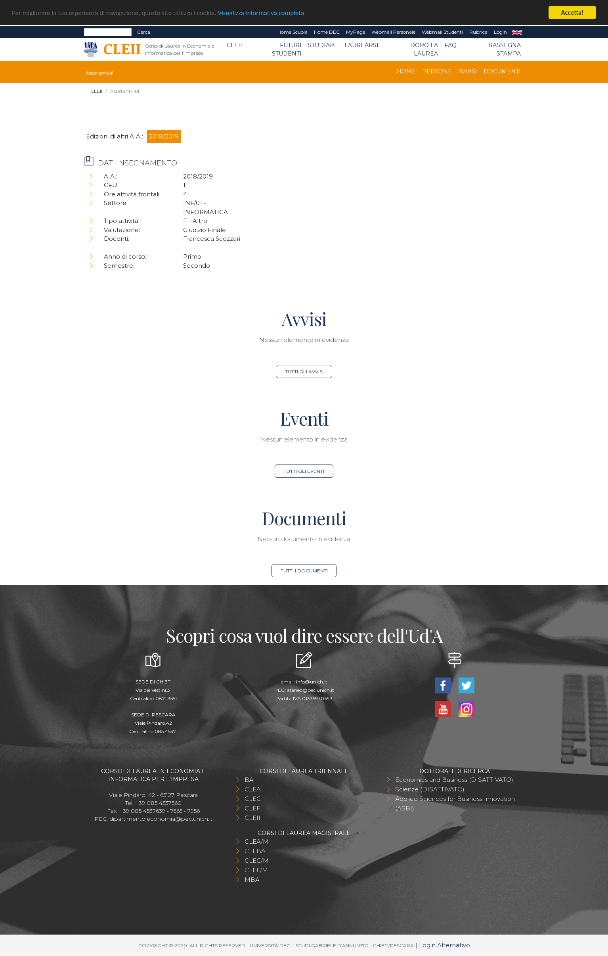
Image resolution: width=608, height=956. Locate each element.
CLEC (253, 798)
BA (249, 779)
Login (500, 32)
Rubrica (478, 32)
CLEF (252, 808)
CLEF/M (256, 869)
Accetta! (572, 12)
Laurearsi (361, 45)
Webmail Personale (393, 32)
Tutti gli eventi (304, 471)
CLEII (234, 45)
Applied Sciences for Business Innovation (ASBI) (455, 803)
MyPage (355, 32)
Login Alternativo (444, 944)
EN (517, 32)
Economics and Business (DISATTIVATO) (454, 779)
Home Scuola (292, 32)
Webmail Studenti (442, 32)
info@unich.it (311, 681)
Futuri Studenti (287, 49)
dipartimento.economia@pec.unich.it (160, 818)
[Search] (108, 32)
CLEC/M (257, 860)
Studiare (323, 45)
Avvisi (467, 71)
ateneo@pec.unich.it (310, 690)
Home (406, 71)
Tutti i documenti (304, 570)
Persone (437, 71)
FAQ (450, 45)
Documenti (502, 71)
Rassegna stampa (504, 49)
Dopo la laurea (424, 49)
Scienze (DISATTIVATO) (430, 789)
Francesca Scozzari (211, 238)
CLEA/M (257, 841)
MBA (252, 879)
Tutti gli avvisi (304, 371)
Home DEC (327, 32)
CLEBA (255, 850)
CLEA (253, 789)
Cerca (143, 32)
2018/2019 (164, 136)
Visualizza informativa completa (261, 12)
